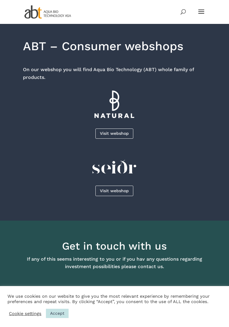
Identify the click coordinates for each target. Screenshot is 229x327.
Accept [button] (57, 313)
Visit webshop (114, 133)
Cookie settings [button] (25, 313)
